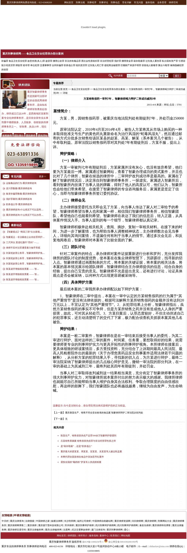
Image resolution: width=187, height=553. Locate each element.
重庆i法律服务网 (53, 529)
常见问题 (138, 2)
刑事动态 (115, 2)
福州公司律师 (84, 521)
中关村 (5, 521)
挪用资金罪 (127, 61)
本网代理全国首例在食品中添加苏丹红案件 (82, 456)
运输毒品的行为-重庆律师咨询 (21, 183)
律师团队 (72, 535)
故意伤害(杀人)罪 (36, 61)
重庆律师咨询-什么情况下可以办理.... (24, 215)
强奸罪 (117, 61)
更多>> (42, 176)
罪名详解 (126, 2)
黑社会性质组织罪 (90, 61)
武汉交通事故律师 (81, 529)
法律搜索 (29, 521)
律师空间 (173, 2)
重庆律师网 (150, 521)
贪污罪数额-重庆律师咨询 (19, 188)
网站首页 (68, 2)
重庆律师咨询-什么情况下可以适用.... (24, 209)
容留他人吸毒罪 (150, 65)
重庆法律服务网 (35, 529)
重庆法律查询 (17, 521)
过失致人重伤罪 (153, 61)
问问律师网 (137, 521)
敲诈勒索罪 (139, 61)
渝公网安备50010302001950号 (121, 542)
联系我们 (114, 535)
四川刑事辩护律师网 (105, 525)
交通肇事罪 (45, 65)
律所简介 (82, 535)
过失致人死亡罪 (96, 65)
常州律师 (69, 525)
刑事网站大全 (164, 521)
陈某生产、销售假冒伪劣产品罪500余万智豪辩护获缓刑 (88, 435)
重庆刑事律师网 (115, 529)
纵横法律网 (57, 521)
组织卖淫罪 (81, 65)
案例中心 (104, 535)
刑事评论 (103, 2)
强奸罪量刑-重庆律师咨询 (19, 199)
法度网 (66, 529)
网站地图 (125, 535)
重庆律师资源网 (122, 521)
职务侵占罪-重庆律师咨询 (19, 204)
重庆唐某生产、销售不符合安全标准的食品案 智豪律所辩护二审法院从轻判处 (104, 412)
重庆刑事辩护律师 (85, 525)
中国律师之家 (43, 521)
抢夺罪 (26, 65)
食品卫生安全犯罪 (18, 61)
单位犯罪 (34, 65)
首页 (65, 89)
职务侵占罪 (69, 65)
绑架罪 (19, 65)
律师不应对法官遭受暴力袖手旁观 (23, 247)
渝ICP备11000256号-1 (92, 542)
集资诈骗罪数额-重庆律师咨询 (21, 193)
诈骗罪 (4, 61)
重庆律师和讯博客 (161, 525)
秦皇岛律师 (145, 525)
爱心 (126, 529)
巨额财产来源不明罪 (131, 65)
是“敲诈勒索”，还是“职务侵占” (76, 446)
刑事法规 (80, 2)
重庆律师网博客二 (17, 525)
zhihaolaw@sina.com (159, 546)
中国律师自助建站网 (102, 521)
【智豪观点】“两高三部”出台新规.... (24, 231)
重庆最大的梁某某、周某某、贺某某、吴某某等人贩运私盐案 (91, 451)
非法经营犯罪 (107, 61)
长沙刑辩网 (70, 521)
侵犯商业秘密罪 (112, 65)
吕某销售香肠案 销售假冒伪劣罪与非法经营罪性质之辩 (88, 441)
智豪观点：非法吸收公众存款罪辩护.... (25, 237)
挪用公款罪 (58, 61)
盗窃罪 (48, 61)
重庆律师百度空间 (17, 529)
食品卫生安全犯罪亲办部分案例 (109, 89)
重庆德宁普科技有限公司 (50, 525)
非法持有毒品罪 (73, 61)
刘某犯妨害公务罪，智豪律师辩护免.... (25, 253)
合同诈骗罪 (57, 65)
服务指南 (150, 2)
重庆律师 (32, 525)
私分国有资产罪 (170, 61)
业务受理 (161, 2)
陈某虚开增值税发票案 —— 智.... (22, 269)
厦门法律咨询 (98, 529)
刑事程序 (91, 2)
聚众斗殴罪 (164, 65)
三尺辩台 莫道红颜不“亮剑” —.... (22, 242)
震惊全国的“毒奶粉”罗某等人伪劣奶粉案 (81, 462)
